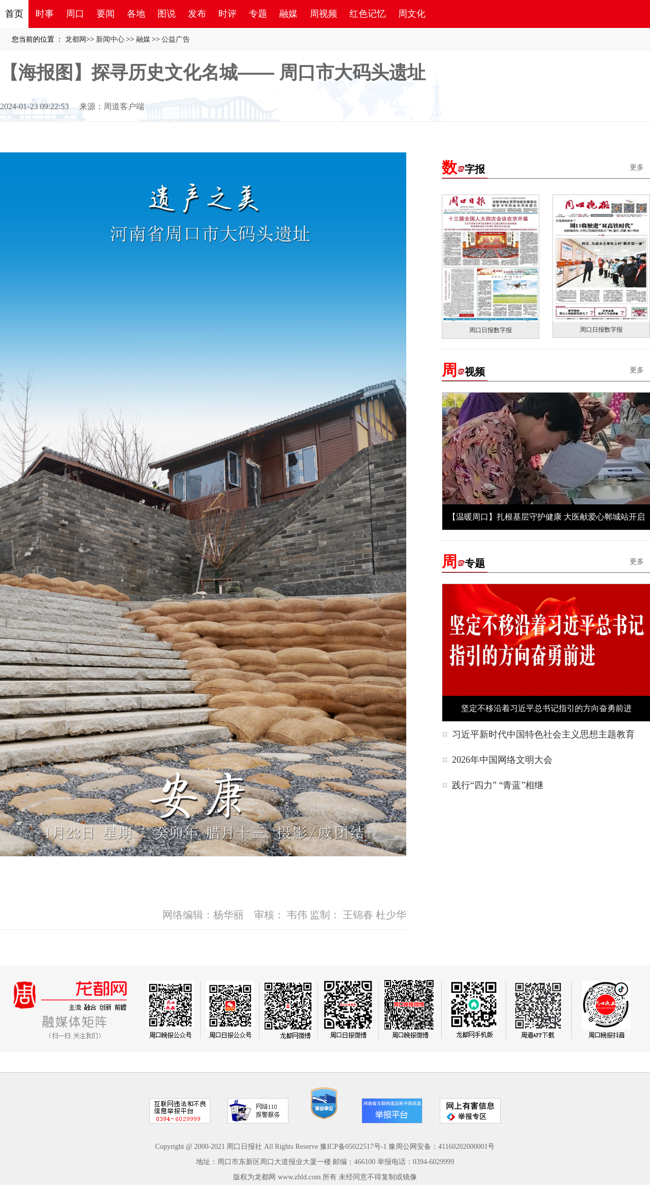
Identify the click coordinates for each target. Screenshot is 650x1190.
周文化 (412, 14)
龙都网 (75, 39)
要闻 (105, 14)
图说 (166, 14)
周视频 (323, 14)
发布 (197, 14)
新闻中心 (110, 39)
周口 (75, 14)
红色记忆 (367, 14)
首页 (14, 14)
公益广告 (175, 39)
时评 (227, 14)
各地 (136, 14)
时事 (45, 14)
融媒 (288, 14)
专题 (258, 14)
